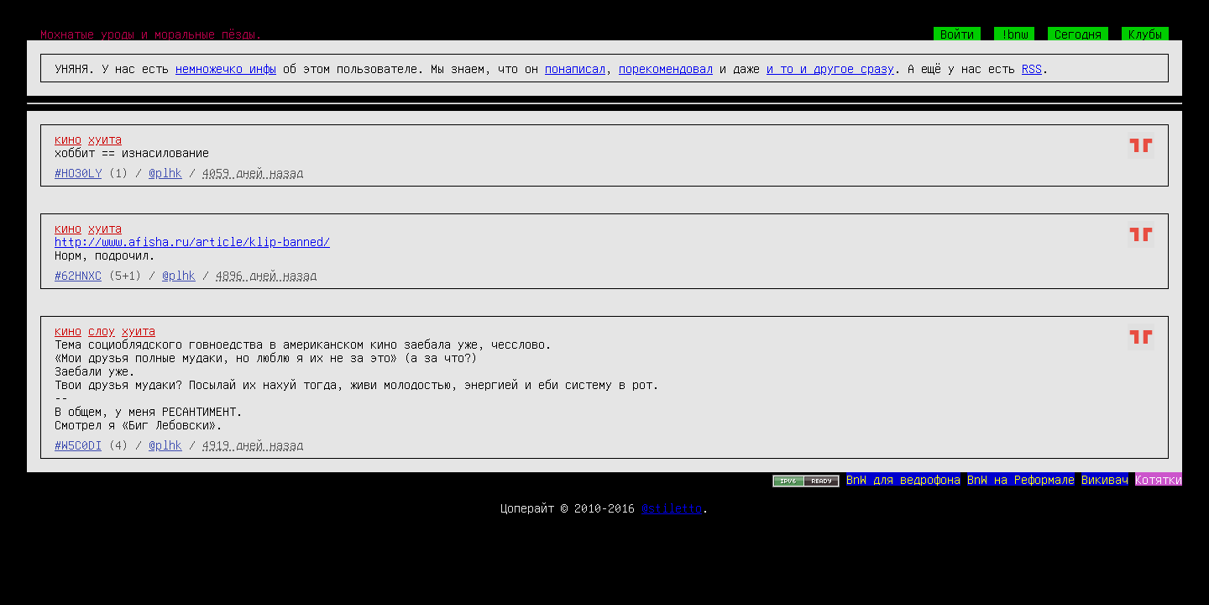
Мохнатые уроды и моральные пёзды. (151, 33)
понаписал (575, 68)
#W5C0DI (78, 444)
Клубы (1145, 33)
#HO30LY (78, 172)
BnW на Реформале (1021, 479)
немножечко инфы (225, 68)
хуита (105, 138)
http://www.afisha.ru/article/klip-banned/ (192, 241)
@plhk (165, 172)
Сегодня (1078, 33)
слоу (101, 330)
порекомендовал (666, 68)
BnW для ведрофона (903, 479)
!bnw (1014, 33)
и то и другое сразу (830, 68)
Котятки (1158, 479)
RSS (1032, 68)
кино (68, 138)
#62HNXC (78, 274)
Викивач (1104, 479)
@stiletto (671, 507)
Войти (957, 33)
